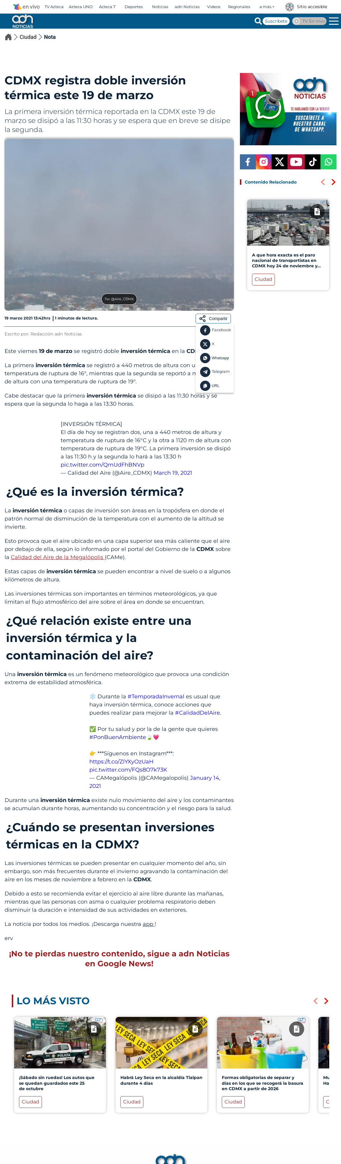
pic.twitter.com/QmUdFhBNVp (102, 464)
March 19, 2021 (173, 473)
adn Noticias (187, 6)
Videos (213, 6)
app (149, 924)
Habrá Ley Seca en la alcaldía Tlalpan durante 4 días (161, 1080)
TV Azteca (54, 6)
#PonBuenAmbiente (117, 737)
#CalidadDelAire (197, 712)
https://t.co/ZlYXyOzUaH (121, 761)
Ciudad (32, 37)
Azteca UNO (81, 6)
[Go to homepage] (22, 21)
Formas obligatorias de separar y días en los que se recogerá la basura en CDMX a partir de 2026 (262, 1083)
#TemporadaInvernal (156, 696)
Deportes (134, 6)
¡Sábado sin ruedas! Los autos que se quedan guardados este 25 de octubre (56, 1083)
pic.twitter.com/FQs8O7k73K (128, 769)
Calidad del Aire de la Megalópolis (58, 557)
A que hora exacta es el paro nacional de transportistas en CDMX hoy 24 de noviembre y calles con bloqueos (284, 263)
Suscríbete (276, 21)
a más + (267, 6)
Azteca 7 (107, 6)
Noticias (160, 6)
